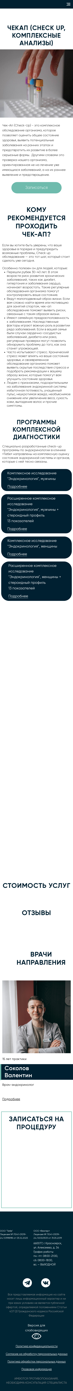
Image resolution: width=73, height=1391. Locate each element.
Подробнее (17, 529)
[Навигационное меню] (68, 4)
